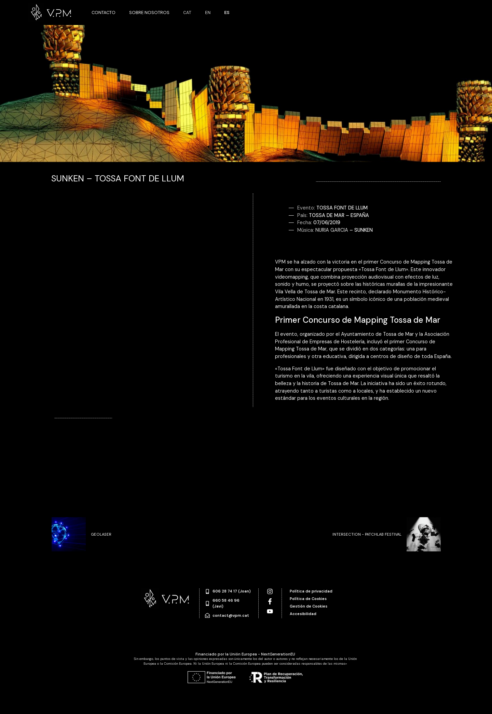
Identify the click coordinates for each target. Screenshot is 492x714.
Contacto (103, 12)
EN (207, 12)
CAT (187, 12)
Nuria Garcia (331, 230)
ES (226, 12)
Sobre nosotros (149, 12)
